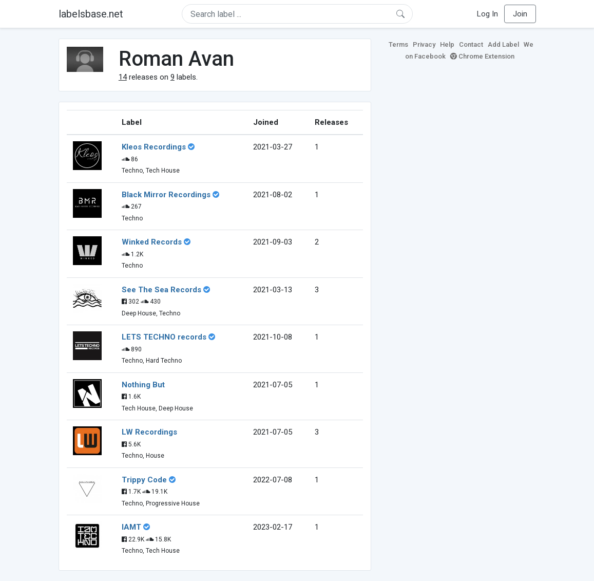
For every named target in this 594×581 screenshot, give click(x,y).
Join (520, 13)
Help (447, 44)
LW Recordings (149, 432)
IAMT (131, 527)
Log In (487, 13)
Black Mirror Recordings (166, 194)
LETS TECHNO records (164, 337)
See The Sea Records (161, 289)
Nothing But (143, 384)
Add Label (503, 44)
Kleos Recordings (154, 147)
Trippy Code (144, 479)
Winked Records (152, 242)
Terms (398, 44)
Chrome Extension (482, 56)
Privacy (424, 44)
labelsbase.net (91, 14)
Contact (471, 44)
